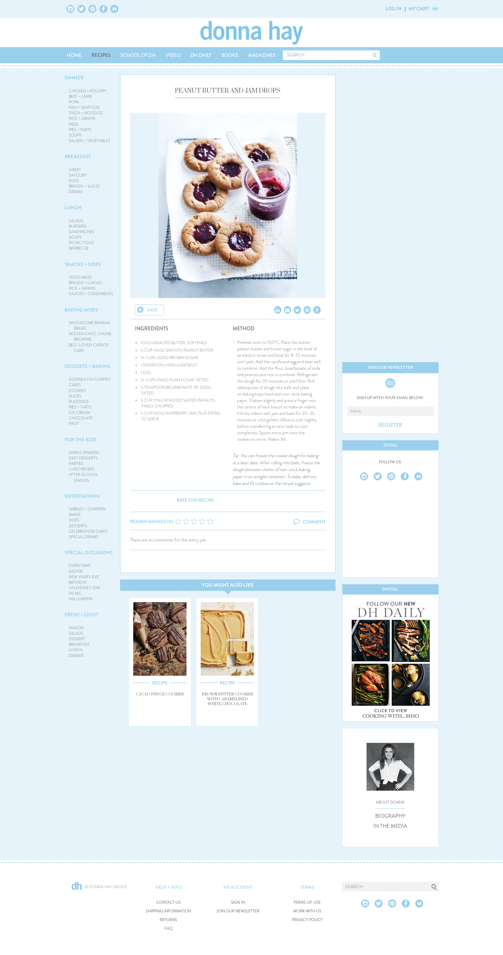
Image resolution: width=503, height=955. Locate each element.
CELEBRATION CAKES (88, 531)
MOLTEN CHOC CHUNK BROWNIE (90, 336)
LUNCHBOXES (82, 469)
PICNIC (75, 593)
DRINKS (76, 192)
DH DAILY (201, 55)
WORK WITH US (307, 911)
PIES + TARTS (80, 130)
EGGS (74, 181)
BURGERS (77, 226)
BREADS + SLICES (84, 186)
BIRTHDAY (78, 582)
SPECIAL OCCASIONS (89, 552)
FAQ (169, 928)
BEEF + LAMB (80, 96)
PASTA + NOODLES (86, 113)
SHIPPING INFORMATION (168, 911)
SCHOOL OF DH (138, 55)
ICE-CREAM (79, 413)
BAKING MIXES (81, 309)
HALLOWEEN (80, 599)
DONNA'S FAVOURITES (90, 379)
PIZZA (73, 124)
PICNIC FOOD (81, 243)
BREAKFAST (78, 156)
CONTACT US (168, 902)
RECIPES (101, 55)
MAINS (75, 515)
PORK (74, 102)
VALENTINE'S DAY (84, 588)
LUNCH (73, 207)
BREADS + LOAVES (85, 283)
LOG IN (393, 8)
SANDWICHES (81, 232)
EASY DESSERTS (83, 458)
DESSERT (77, 639)
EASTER (76, 571)
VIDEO (173, 55)
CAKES (75, 385)
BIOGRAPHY (390, 816)
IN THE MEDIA (390, 826)
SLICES (75, 396)
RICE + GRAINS (82, 118)
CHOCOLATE (81, 418)
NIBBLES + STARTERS (87, 509)
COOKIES (77, 391)
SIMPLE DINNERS (84, 453)
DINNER (74, 77)
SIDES (74, 520)
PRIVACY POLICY (307, 920)
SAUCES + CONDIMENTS (91, 294)
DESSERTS (78, 526)
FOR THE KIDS (80, 439)
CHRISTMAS (79, 566)
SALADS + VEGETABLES (89, 141)
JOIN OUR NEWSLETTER (237, 911)
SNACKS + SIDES (83, 264)
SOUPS (75, 135)
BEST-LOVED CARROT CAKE (89, 348)
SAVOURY (78, 175)
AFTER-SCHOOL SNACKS (83, 477)
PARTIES (76, 464)
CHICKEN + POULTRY (87, 91)
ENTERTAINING (82, 496)
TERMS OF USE (307, 902)
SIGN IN (238, 902)
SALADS (76, 221)
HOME (74, 55)
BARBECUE (79, 248)
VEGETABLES (80, 277)
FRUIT (74, 423)
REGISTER (390, 425)
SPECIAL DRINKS (84, 537)
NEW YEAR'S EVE (84, 577)
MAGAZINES (262, 55)
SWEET (75, 170)
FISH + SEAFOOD (84, 107)
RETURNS (168, 920)
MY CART (418, 8)
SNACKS (76, 628)
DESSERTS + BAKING (87, 366)
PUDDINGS (79, 402)
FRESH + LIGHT (81, 614)
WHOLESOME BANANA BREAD (89, 325)
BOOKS (230, 55)
